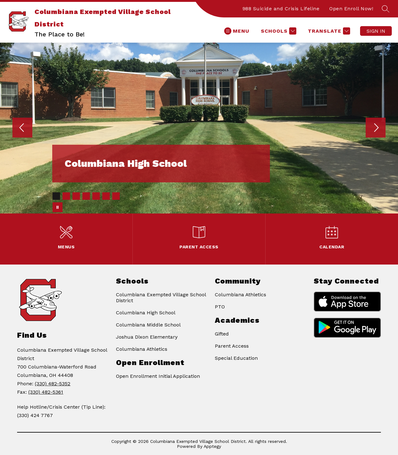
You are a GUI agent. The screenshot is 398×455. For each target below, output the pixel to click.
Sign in (376, 31)
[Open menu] (236, 31)
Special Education (236, 358)
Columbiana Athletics (141, 349)
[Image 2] (66, 196)
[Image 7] (116, 196)
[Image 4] (86, 196)
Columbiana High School (145, 313)
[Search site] (385, 8)
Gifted (222, 334)
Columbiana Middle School (148, 325)
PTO (220, 307)
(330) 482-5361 (45, 392)
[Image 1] (56, 196)
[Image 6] (106, 196)
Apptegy (212, 446)
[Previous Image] (22, 128)
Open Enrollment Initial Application (158, 376)
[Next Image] (376, 128)
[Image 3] (76, 196)
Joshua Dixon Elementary (147, 337)
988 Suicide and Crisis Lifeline (281, 9)
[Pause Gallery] (57, 207)
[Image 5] (96, 196)
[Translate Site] (328, 31)
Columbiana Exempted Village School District (161, 297)
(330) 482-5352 (52, 384)
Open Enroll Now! (351, 9)
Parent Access (232, 346)
